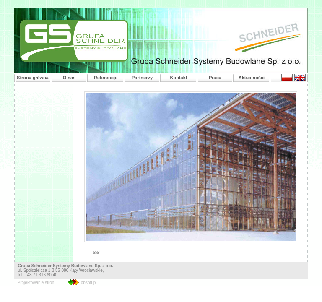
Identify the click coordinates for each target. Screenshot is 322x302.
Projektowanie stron (36, 282)
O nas (69, 77)
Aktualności (252, 77)
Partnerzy (142, 77)
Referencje (105, 77)
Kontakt (178, 77)
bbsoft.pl (89, 282)
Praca (215, 77)
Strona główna (33, 77)
